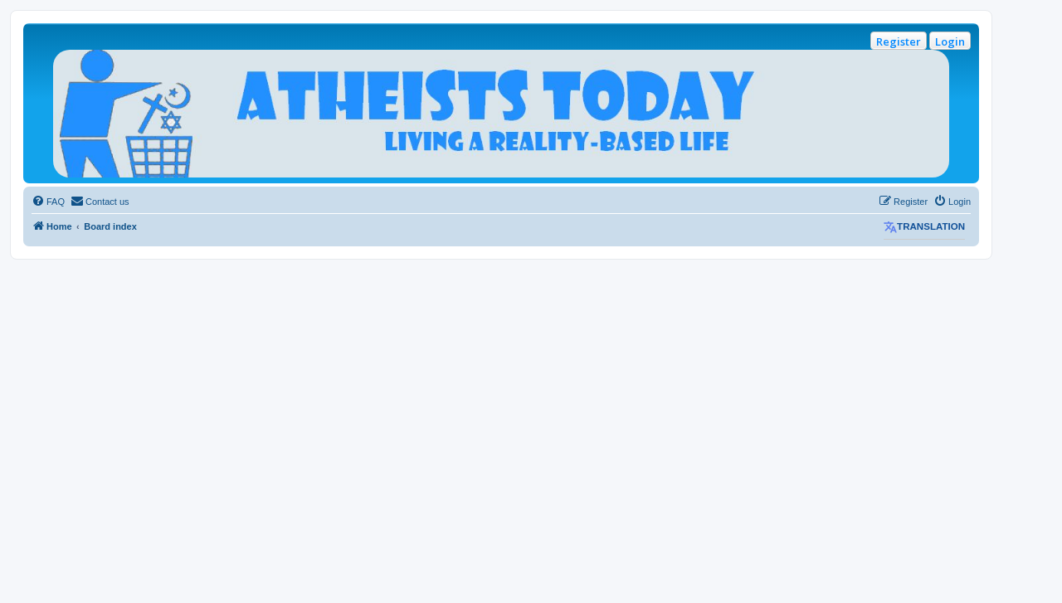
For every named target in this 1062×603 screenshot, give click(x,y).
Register (898, 41)
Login (950, 41)
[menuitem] (48, 202)
